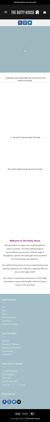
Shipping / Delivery (10, 344)
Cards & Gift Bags (10, 324)
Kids (4, 314)
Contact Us (7, 354)
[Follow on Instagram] (25, 22)
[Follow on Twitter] (30, 22)
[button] (5, 12)
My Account (7, 351)
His (3, 307)
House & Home (9, 317)
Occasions (6, 320)
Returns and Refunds (11, 347)
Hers (4, 310)
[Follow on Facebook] (20, 22)
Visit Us (5, 340)
